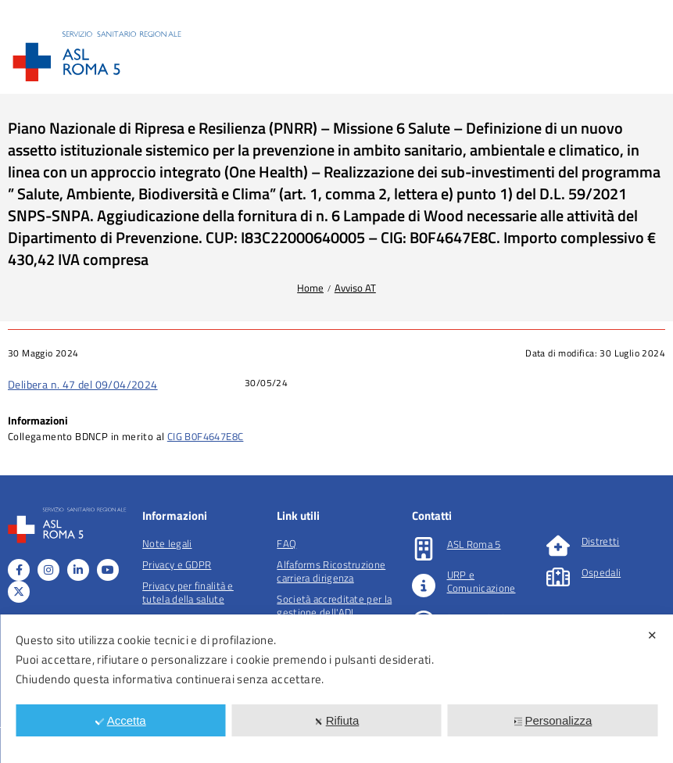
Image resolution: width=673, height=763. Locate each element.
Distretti (601, 541)
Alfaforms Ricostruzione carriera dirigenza (331, 571)
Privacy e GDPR (176, 564)
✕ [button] (652, 635)
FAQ (286, 543)
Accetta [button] (120, 720)
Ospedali (601, 572)
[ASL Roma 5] (423, 549)
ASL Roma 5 (474, 544)
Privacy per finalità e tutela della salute (188, 592)
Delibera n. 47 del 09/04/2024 (83, 384)
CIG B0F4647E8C (205, 436)
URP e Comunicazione (481, 581)
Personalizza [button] (552, 720)
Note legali (167, 543)
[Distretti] (558, 545)
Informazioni (38, 420)
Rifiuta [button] (337, 720)
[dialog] (336, 688)
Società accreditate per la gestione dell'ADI (334, 605)
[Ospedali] (558, 577)
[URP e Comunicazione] (423, 585)
